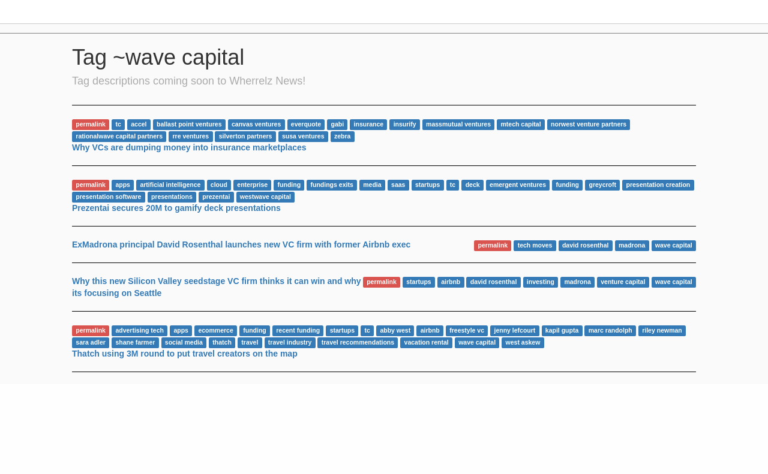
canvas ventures (256, 124)
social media (184, 342)
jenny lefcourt (515, 330)
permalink (91, 124)
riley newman (662, 330)
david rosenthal (585, 245)
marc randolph (610, 330)
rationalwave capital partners (119, 136)
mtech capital (521, 124)
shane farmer (135, 342)
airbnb (450, 281)
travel (249, 342)
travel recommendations (358, 342)
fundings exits (332, 184)
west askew (523, 342)
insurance (369, 124)
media (372, 184)
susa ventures (303, 136)
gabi (337, 124)
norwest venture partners (588, 124)
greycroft (602, 184)
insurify (405, 124)
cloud (219, 184)
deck (473, 184)
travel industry (289, 342)
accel (138, 124)
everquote (306, 124)
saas (398, 184)
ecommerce (215, 330)
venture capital (623, 281)
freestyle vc (466, 330)
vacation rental (426, 342)
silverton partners (245, 136)
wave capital (673, 245)
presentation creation (658, 184)
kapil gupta (561, 330)
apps (122, 184)
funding (289, 184)
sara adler (91, 342)
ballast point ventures (189, 124)
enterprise (252, 184)
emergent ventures (518, 184)
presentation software (108, 196)
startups (427, 184)
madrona (632, 245)
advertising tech (139, 330)
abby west (395, 330)
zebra (342, 136)
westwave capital (265, 196)
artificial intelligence (170, 184)
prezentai (216, 196)
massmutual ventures (458, 124)
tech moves (535, 245)
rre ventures (191, 136)
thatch (222, 342)
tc (118, 124)
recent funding (298, 330)
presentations (172, 196)
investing (540, 281)
